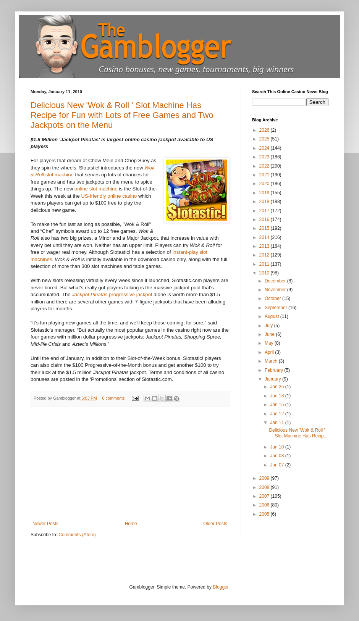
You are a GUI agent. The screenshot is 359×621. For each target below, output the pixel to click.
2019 (265, 192)
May (270, 343)
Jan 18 (277, 395)
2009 (265, 478)
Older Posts (215, 523)
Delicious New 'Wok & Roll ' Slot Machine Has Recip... (298, 432)
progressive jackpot (112, 294)
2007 (265, 496)
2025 (265, 139)
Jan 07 (277, 465)
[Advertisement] (130, 463)
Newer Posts (45, 523)
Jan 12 (277, 413)
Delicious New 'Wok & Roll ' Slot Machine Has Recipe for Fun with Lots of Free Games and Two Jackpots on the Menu (122, 115)
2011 (265, 264)
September (276, 307)
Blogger (220, 587)
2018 (265, 201)
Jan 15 (277, 404)
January (273, 379)
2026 (265, 130)
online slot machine (96, 189)
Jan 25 (277, 386)
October (273, 298)
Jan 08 (277, 455)
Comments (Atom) (76, 534)
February (274, 370)
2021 (265, 174)
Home (131, 523)
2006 (265, 505)
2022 (265, 166)
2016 (265, 219)
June (270, 334)
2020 (265, 183)
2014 (265, 237)
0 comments (113, 398)
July (269, 325)
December (276, 281)
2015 (265, 228)
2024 (265, 148)
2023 (265, 157)
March (272, 361)
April (270, 352)
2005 (265, 514)
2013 (265, 246)
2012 (265, 255)
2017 (265, 210)
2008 (265, 487)
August (272, 316)
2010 (265, 273)
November (276, 289)
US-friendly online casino (109, 196)
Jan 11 (277, 422)
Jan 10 (277, 447)
